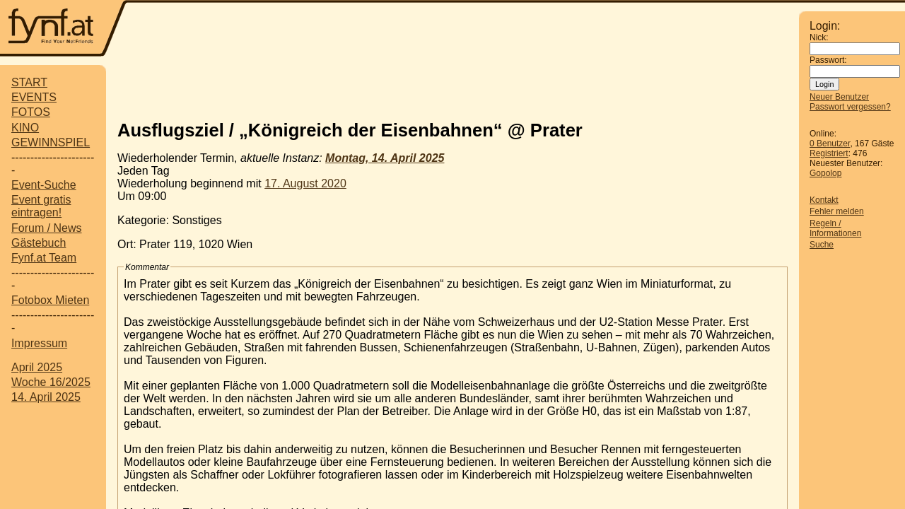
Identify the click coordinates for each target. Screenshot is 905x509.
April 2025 (36, 367)
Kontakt (824, 200)
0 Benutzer (830, 143)
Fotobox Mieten (50, 300)
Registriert (829, 153)
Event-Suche (43, 185)
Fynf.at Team (43, 258)
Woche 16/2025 (50, 382)
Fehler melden (837, 211)
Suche (822, 245)
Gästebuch (38, 243)
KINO (25, 128)
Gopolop (825, 173)
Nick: (819, 37)
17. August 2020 (305, 183)
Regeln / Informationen (835, 228)
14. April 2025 (46, 397)
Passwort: (828, 60)
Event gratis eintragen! (41, 206)
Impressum (39, 343)
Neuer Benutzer (839, 97)
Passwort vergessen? (850, 107)
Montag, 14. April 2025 (384, 158)
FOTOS (30, 112)
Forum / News (46, 228)
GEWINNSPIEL (50, 142)
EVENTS (34, 97)
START (29, 82)
